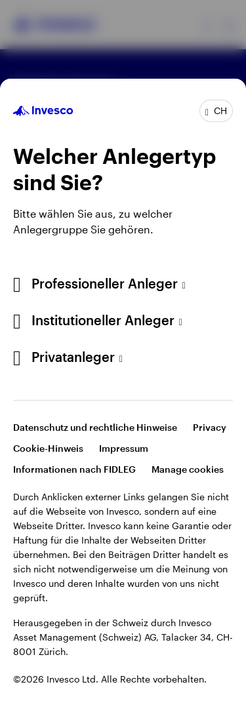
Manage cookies (188, 469)
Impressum (123, 448)
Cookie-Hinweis (48, 448)
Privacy (209, 427)
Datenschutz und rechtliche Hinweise (95, 427)
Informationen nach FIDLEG (74, 469)
